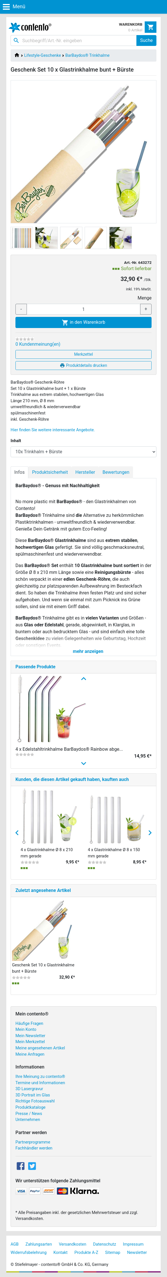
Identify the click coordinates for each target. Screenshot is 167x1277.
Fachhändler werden (33, 1148)
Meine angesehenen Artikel (40, 1048)
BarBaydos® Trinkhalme (87, 55)
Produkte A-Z (86, 1252)
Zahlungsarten (38, 1244)
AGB (15, 1244)
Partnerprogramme (32, 1142)
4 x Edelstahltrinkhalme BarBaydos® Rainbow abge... (69, 749)
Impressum (133, 1244)
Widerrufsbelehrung (29, 1252)
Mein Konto (25, 1029)
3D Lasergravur (29, 1088)
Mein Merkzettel (30, 1041)
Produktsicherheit (50, 472)
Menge (145, 298)
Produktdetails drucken (83, 365)
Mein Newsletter (30, 1035)
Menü (14, 6)
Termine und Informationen (40, 1082)
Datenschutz (104, 1244)
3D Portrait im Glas (32, 1095)
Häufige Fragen (29, 1023)
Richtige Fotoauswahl (35, 1101)
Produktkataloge (30, 1107)
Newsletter (137, 1252)
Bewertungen (115, 472)
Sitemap (112, 1252)
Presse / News (28, 1113)
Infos (19, 472)
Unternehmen (27, 1119)
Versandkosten (72, 1244)
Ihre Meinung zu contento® (40, 1076)
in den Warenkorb (83, 322)
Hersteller (85, 472)
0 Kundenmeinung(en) (37, 344)
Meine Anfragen (29, 1054)
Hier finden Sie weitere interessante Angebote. (53, 430)
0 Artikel (135, 30)
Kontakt (60, 1252)
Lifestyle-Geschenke (42, 55)
